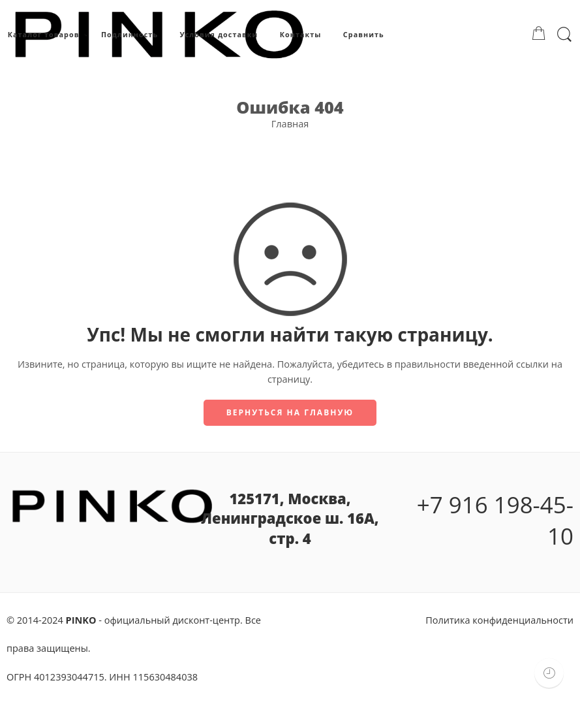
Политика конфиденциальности (499, 620)
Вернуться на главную (290, 412)
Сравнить (363, 34)
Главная (290, 124)
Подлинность (129, 34)
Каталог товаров (44, 35)
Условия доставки (218, 34)
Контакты (301, 34)
